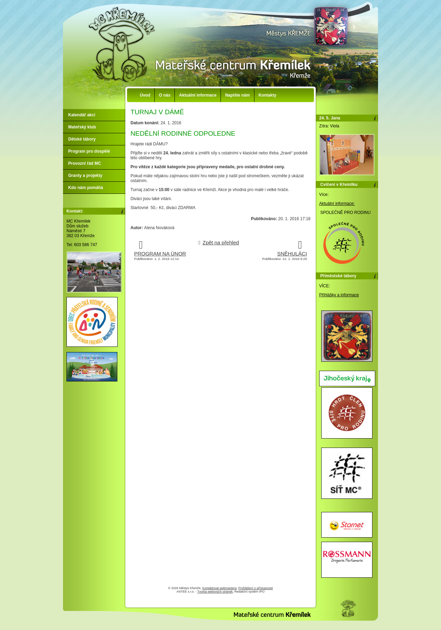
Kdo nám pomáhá (85, 187)
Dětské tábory (82, 139)
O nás (164, 95)
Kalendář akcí (81, 114)
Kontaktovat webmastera (219, 588)
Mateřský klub (82, 127)
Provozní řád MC (84, 163)
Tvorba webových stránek (215, 591)
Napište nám (237, 95)
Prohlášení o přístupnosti (255, 588)
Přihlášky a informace (339, 294)
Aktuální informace (197, 95)
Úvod (145, 95)
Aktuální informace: (337, 203)
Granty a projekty (85, 175)
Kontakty (267, 95)
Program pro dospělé (89, 151)
